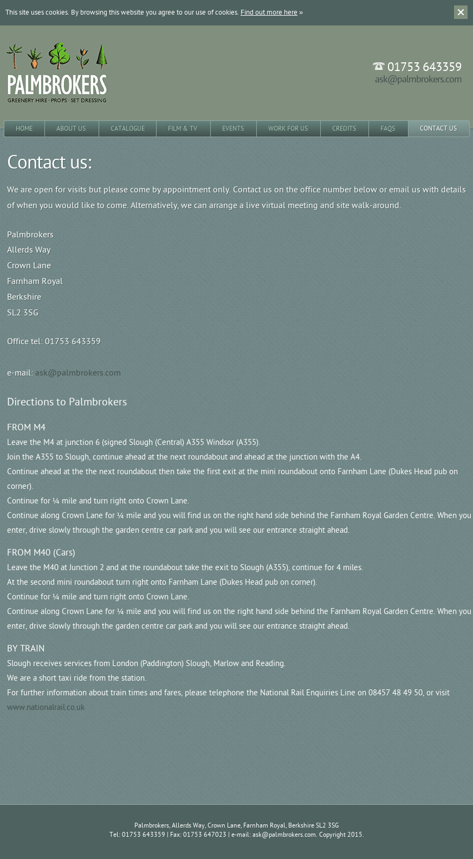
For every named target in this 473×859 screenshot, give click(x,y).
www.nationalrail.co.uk (46, 707)
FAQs (387, 128)
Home (24, 128)
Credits (344, 128)
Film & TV (182, 128)
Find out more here (269, 12)
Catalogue (128, 128)
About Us (71, 128)
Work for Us (288, 128)
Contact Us (438, 128)
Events (233, 128)
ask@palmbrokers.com (418, 79)
